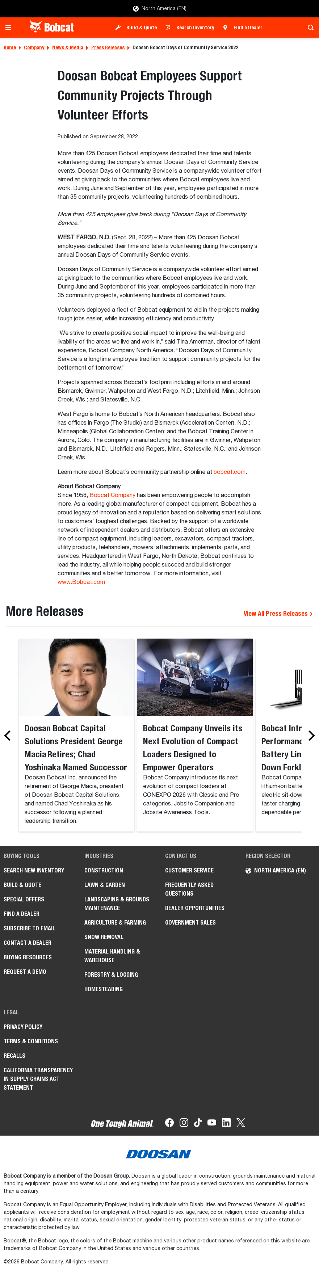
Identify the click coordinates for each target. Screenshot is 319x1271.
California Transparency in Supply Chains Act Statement (38, 1079)
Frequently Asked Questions (189, 889)
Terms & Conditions (31, 1041)
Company (34, 47)
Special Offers (24, 899)
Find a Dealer (248, 27)
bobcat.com (229, 472)
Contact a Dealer (27, 942)
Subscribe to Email (29, 928)
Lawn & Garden (104, 884)
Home (10, 47)
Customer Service (189, 870)
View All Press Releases (278, 613)
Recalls (14, 1055)
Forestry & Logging (111, 974)
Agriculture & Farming (115, 922)
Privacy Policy (23, 1026)
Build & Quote (141, 27)
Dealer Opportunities (194, 908)
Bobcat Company (112, 495)
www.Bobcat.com (81, 582)
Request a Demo (25, 971)
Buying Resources (28, 957)
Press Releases (108, 47)
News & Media (67, 47)
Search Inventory (195, 27)
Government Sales (190, 922)
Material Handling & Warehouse (112, 956)
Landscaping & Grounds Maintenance (116, 904)
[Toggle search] (308, 27)
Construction (103, 870)
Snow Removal (103, 937)
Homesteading (103, 989)
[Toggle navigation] (10, 27)
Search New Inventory (34, 870)
